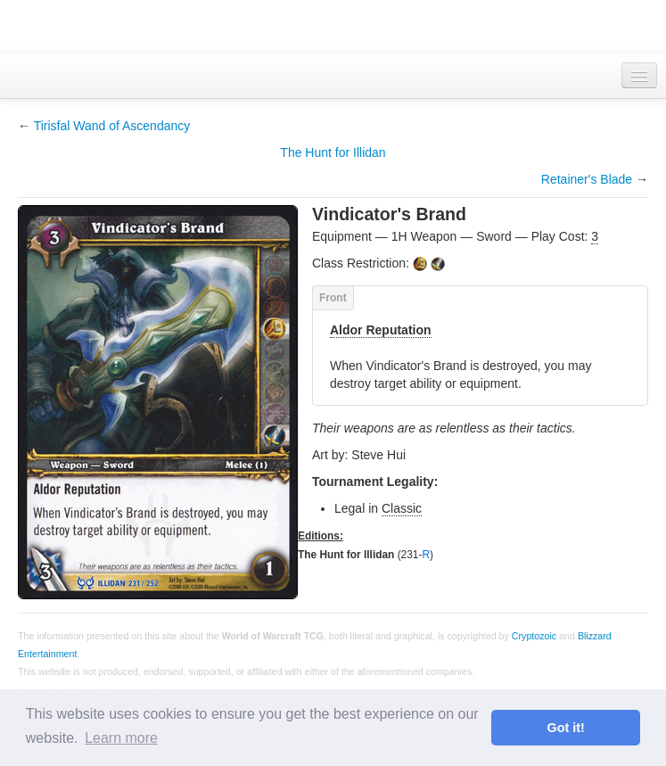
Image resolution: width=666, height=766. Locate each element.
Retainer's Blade (586, 179)
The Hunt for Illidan (332, 152)
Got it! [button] (566, 728)
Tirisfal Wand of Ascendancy (112, 126)
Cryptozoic (534, 635)
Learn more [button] (121, 737)
